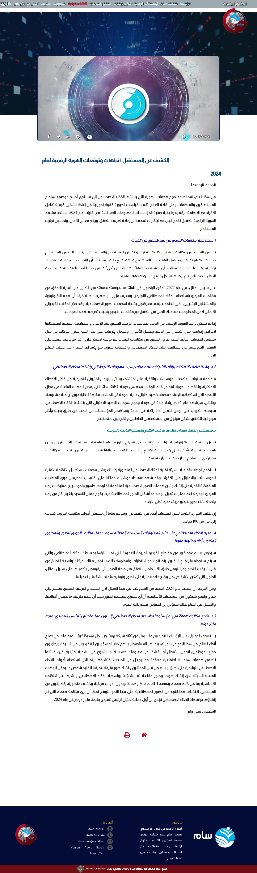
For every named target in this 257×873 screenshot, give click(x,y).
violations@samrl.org (91, 841)
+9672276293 (96, 828)
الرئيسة (185, 3)
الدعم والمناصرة (100, 3)
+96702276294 (95, 835)
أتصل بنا (32, 3)
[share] (47, 136)
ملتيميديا (59, 3)
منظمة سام (168, 3)
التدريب (46, 3)
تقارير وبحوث (122, 3)
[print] (184, 137)
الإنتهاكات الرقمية (146, 3)
